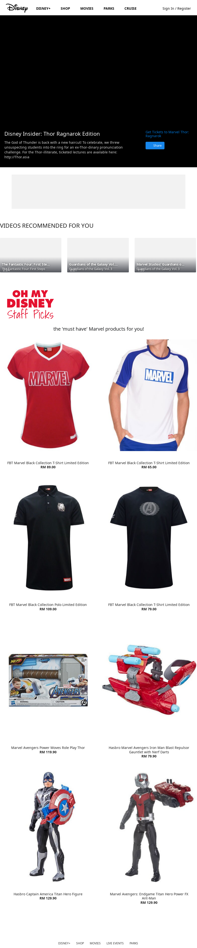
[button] (179, 8)
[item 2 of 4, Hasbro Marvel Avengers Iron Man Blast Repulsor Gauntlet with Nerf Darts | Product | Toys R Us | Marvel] (149, 680)
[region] (98, 70)
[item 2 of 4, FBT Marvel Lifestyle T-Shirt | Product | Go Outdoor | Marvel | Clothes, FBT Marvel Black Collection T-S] (149, 395)
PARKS (134, 943)
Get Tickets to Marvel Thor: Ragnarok (167, 134)
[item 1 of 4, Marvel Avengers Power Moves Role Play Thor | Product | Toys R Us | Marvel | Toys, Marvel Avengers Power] (48, 680)
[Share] (155, 145)
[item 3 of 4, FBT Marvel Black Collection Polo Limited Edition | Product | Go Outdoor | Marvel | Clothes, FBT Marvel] (48, 537)
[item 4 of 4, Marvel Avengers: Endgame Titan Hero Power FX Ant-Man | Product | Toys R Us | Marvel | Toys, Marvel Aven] (149, 826)
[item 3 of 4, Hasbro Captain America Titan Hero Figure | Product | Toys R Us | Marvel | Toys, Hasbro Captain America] (48, 826)
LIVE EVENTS (115, 943)
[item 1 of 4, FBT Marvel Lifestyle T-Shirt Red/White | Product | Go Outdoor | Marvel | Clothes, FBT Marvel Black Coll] (48, 395)
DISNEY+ (64, 943)
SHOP (80, 943)
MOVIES (95, 943)
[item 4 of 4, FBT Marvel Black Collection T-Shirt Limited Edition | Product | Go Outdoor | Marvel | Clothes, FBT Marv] (149, 537)
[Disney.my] (17, 8)
